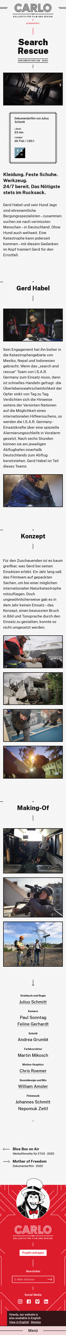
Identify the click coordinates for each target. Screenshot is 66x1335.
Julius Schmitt (33, 1001)
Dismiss (36, 1322)
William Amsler (33, 1086)
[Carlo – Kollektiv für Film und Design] (33, 10)
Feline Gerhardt (33, 1023)
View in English (19, 1322)
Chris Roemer (33, 1070)
